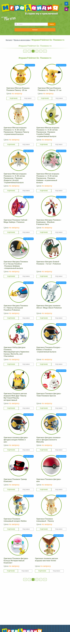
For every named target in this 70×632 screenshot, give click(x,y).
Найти (52, 24)
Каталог (35, 30)
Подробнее (14, 98)
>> (45, 51)
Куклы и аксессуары (22, 40)
